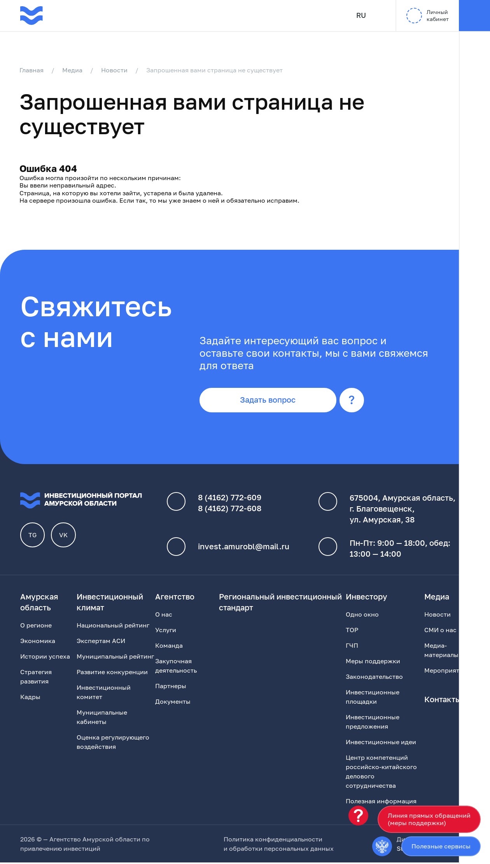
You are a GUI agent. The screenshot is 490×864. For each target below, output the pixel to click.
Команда (169, 647)
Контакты (442, 700)
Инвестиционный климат (110, 603)
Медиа (73, 70)
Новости (115, 70)
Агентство (174, 598)
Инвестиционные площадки (372, 698)
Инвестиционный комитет (104, 693)
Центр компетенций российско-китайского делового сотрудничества (381, 773)
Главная (32, 70)
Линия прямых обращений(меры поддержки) (429, 819)
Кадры (30, 698)
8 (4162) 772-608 (229, 510)
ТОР (352, 631)
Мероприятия (445, 672)
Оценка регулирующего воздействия (113, 743)
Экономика (37, 642)
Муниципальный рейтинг (115, 658)
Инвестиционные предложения (372, 723)
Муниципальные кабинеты (102, 718)
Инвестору (366, 598)
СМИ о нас (440, 631)
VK (64, 536)
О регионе (36, 627)
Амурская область (39, 603)
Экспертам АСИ (101, 642)
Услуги (165, 631)
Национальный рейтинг (113, 627)
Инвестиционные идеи (381, 743)
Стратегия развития (36, 678)
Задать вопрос (270, 401)
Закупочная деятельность (176, 667)
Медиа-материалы (441, 651)
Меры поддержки (373, 662)
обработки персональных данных (281, 850)
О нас (163, 616)
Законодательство (374, 678)
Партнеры (170, 687)
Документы (173, 703)
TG (33, 536)
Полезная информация (381, 802)
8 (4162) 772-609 (229, 499)
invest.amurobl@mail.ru (243, 548)
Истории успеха (45, 658)
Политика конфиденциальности (273, 841)
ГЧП (352, 647)
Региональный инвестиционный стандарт (280, 603)
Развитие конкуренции (112, 673)
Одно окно (362, 616)
